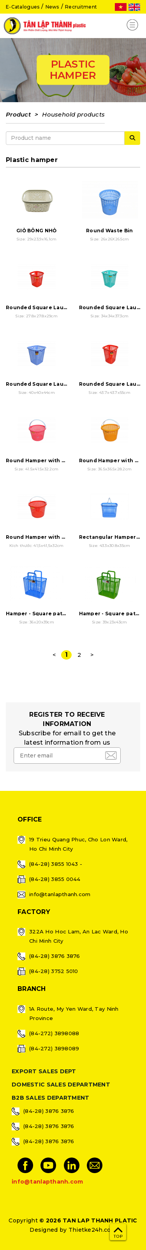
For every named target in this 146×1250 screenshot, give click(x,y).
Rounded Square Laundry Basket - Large (61, 384)
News (52, 7)
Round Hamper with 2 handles (47, 460)
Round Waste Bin (109, 230)
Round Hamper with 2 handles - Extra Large (65, 537)
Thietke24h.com (92, 1229)
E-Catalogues (22, 7)
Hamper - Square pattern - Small (50, 613)
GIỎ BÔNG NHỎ (36, 230)
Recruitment (81, 7)
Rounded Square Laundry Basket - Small (60, 307)
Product (18, 114)
